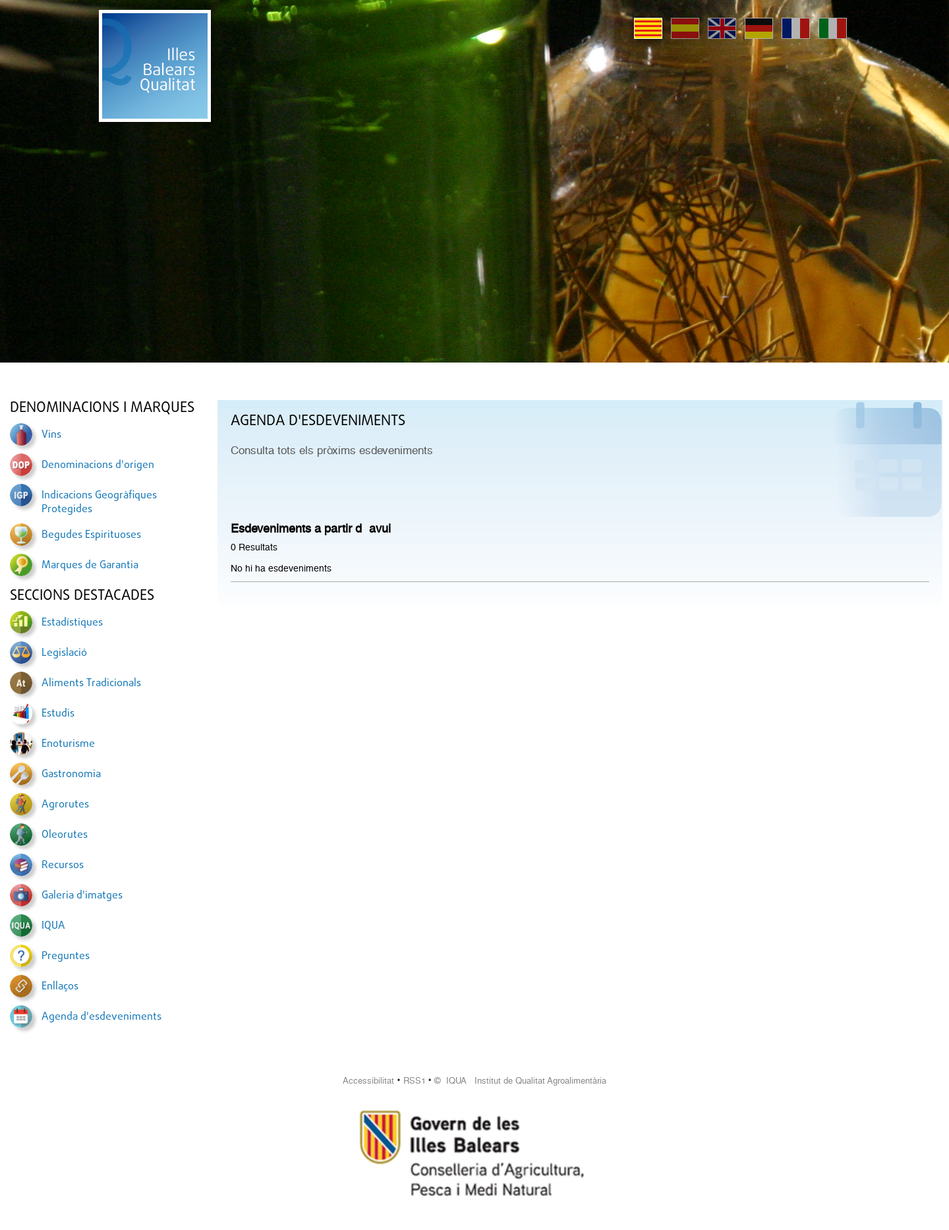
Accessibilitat (368, 1081)
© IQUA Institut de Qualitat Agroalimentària (520, 1081)
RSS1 (414, 1081)
